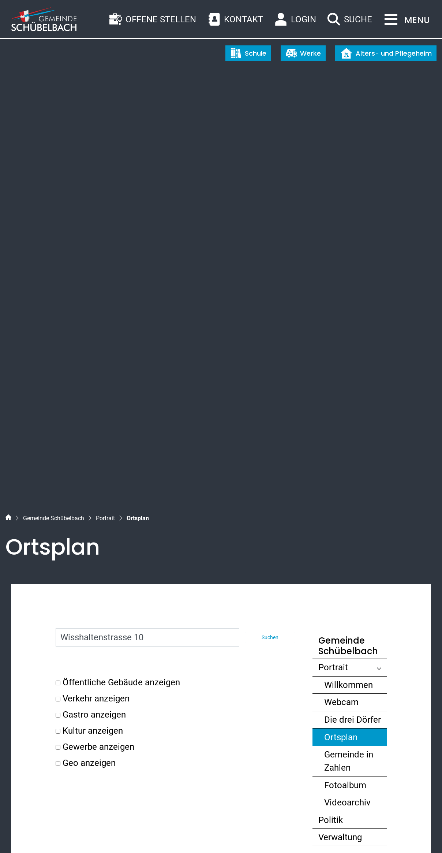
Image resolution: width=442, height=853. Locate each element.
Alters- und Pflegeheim (386, 53)
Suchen (270, 301)
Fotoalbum (345, 449)
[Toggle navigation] (405, 20)
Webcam (341, 366)
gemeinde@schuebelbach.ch (78, 732)
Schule (248, 53)
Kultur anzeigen (93, 395)
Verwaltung (340, 501)
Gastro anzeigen (94, 378)
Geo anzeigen (89, 427)
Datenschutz (84, 834)
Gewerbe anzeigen (98, 411)
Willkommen (348, 349)
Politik (330, 484)
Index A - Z (49, 834)
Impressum (119, 834)
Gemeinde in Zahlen (348, 425)
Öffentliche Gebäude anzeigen (121, 346)
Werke (303, 53)
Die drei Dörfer (352, 384)
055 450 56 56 (49, 719)
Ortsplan (352, 402)
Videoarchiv (347, 466)
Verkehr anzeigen (96, 362)
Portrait (333, 331)
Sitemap (20, 834)
